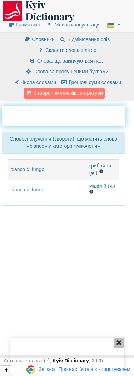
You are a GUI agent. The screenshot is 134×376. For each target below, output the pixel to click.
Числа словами (34, 82)
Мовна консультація (74, 25)
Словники (39, 39)
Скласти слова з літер (67, 50)
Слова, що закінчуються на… (67, 61)
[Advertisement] (68, 115)
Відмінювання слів (84, 39)
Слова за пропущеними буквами (66, 71)
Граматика (24, 25)
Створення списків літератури (64, 93)
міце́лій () (102, 186)
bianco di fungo (27, 169)
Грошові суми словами (91, 82)
